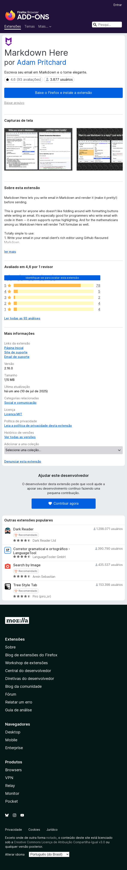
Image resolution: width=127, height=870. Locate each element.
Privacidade (13, 829)
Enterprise (14, 748)
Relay (10, 785)
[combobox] (107, 24)
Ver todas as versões (20, 437)
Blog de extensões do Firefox (31, 655)
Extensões (12, 26)
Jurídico (52, 829)
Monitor (12, 793)
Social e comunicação (20, 402)
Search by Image (27, 565)
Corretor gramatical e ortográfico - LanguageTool (41, 551)
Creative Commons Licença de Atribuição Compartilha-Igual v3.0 (60, 842)
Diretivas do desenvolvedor (29, 678)
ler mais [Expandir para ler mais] (10, 251)
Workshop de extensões (26, 663)
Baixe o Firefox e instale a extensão (63, 92)
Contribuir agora (63, 503)
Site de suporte (16, 352)
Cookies (34, 829)
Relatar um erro (18, 702)
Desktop (12, 732)
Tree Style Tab (25, 585)
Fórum (10, 694)
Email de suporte (16, 357)
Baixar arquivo (14, 103)
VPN (9, 777)
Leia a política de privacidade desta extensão (38, 425)
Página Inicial (13, 348)
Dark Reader (23, 529)
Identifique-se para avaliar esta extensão (52, 277)
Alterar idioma (15, 854)
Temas (29, 26)
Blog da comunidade (23, 686)
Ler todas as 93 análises (22, 318)
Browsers (13, 770)
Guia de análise (18, 710)
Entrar (118, 5)
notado (51, 837)
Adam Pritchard (41, 62)
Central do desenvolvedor (28, 670)
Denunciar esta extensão (22, 461)
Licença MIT (13, 414)
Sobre (10, 647)
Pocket (11, 801)
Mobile (11, 740)
